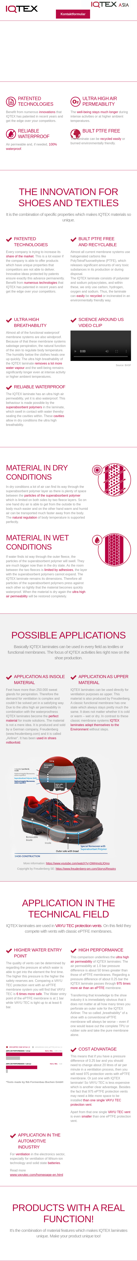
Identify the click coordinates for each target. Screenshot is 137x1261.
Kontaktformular (73, 14)
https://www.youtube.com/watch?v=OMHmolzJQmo (78, 863)
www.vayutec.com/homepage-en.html (36, 1174)
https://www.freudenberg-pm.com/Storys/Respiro (86, 868)
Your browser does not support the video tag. (100, 346)
